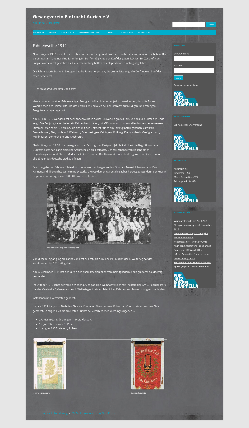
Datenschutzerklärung (55, 413)
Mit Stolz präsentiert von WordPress (93, 413)
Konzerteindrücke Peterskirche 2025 (192, 262)
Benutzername (181, 53)
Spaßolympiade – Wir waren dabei (191, 266)
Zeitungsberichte (182, 181)
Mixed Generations (89, 32)
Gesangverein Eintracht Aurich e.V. (71, 16)
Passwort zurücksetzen (186, 85)
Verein (52, 32)
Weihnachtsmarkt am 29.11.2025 (190, 220)
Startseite (38, 32)
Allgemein (179, 168)
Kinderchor (67, 32)
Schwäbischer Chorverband (188, 124)
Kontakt (110, 32)
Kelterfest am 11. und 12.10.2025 (190, 241)
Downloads (126, 32)
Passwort (178, 65)
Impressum (144, 32)
